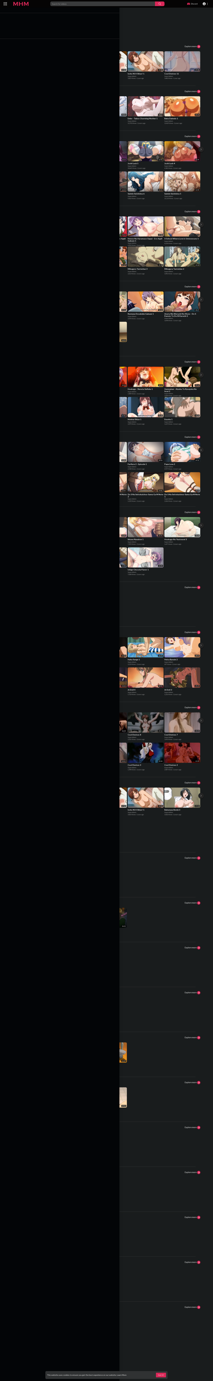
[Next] (203, 149)
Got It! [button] (161, 1375)
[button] (205, 4)
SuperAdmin (24, 76)
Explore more (195, 46)
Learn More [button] (121, 1375)
